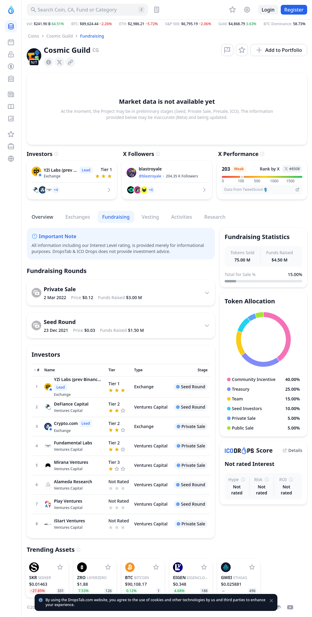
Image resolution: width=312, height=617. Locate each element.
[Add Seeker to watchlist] (60, 567)
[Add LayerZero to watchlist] (108, 567)
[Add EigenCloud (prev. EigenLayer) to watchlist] (204, 567)
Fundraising (92, 36)
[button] (167, 24)
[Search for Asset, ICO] (87, 10)
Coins (33, 36)
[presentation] (48, 62)
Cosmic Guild (59, 36)
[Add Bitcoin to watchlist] (156, 567)
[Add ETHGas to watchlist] (252, 567)
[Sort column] (37, 370)
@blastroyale (150, 176)
